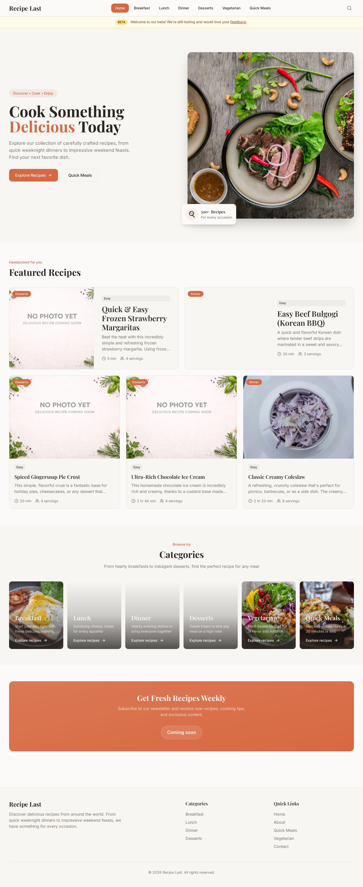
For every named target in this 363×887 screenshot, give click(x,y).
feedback (238, 22)
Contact (281, 846)
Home (120, 8)
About (279, 822)
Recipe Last (25, 8)
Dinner (183, 8)
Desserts (205, 8)
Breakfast (142, 8)
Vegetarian (231, 8)
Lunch (164, 8)
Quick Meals (260, 8)
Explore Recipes (33, 175)
